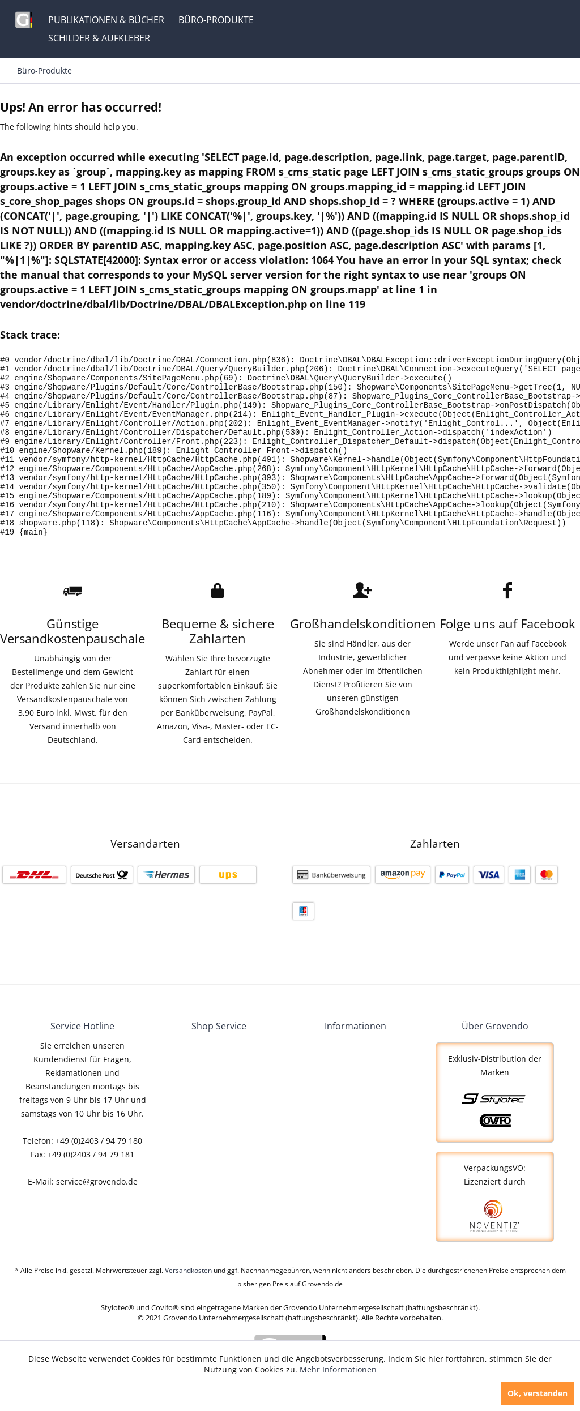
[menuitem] (106, 20)
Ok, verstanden (538, 1393)
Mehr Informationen (338, 1369)
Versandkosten (188, 1304)
